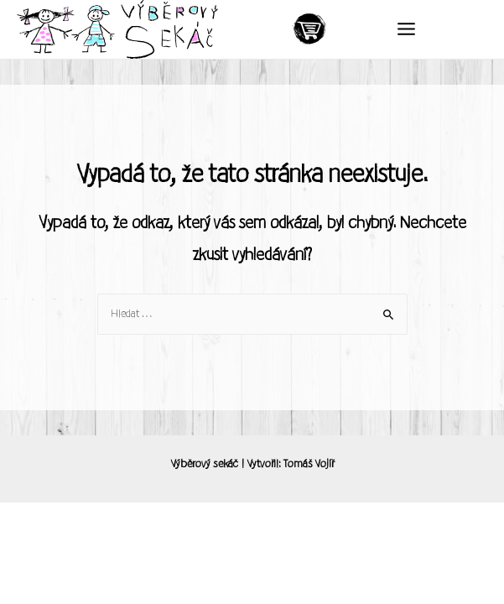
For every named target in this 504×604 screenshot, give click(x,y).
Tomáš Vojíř (308, 464)
